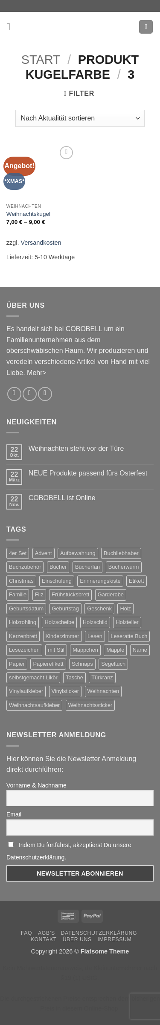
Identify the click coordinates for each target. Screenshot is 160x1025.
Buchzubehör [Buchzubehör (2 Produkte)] (25, 567)
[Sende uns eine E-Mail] (30, 394)
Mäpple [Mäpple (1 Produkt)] (115, 650)
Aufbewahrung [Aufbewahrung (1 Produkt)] (78, 553)
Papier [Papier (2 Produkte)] (17, 664)
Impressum (115, 939)
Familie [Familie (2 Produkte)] (17, 594)
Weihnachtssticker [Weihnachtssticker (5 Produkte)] (90, 705)
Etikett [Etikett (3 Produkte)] (136, 581)
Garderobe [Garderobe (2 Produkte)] (111, 594)
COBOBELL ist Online (62, 497)
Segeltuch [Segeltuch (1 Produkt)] (113, 664)
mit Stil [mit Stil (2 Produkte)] (56, 650)
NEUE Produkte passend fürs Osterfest (88, 473)
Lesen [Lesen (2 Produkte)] (94, 636)
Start (41, 59)
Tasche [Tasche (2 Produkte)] (74, 677)
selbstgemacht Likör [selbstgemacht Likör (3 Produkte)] (33, 677)
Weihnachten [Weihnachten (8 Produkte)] (103, 691)
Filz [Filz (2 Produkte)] (39, 594)
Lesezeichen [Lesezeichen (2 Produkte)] (24, 650)
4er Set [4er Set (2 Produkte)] (17, 553)
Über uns (77, 939)
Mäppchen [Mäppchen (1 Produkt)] (85, 650)
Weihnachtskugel (28, 214)
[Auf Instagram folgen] (14, 394)
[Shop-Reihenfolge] (80, 118)
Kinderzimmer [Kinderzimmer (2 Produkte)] (62, 636)
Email (13, 814)
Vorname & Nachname (36, 785)
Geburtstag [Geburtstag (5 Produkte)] (65, 608)
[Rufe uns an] (45, 394)
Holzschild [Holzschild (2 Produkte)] (95, 622)
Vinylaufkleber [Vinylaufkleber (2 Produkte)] (26, 691)
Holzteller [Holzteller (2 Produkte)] (127, 622)
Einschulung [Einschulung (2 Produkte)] (57, 581)
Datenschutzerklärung (99, 933)
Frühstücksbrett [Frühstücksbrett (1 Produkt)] (70, 594)
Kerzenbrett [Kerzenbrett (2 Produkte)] (23, 636)
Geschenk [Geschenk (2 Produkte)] (99, 608)
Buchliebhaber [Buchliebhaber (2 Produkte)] (121, 553)
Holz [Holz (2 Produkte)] (125, 608)
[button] (11, 26)
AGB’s (46, 933)
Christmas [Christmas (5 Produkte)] (21, 581)
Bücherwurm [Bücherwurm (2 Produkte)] (123, 567)
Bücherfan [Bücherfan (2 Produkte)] (87, 567)
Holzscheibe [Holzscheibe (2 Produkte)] (59, 622)
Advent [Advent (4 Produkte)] (43, 553)
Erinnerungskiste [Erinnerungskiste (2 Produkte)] (100, 581)
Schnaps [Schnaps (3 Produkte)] (82, 664)
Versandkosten (40, 242)
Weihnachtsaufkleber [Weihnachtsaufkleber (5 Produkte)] (34, 705)
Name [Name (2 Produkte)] (140, 650)
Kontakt (44, 939)
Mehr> (37, 372)
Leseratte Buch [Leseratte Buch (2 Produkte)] (129, 636)
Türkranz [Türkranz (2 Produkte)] (102, 677)
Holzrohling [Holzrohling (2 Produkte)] (22, 622)
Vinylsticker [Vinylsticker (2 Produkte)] (65, 691)
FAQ (26, 933)
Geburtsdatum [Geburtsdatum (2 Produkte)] (26, 608)
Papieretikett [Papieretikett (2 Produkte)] (48, 664)
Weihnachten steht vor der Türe (76, 448)
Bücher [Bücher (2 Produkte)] (58, 567)
